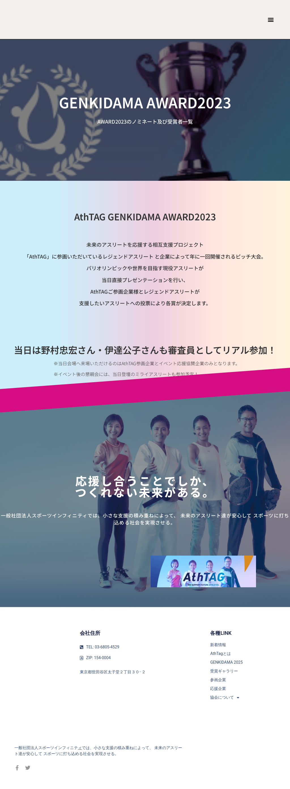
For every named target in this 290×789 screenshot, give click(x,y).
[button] (271, 19)
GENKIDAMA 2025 (226, 662)
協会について (224, 697)
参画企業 (218, 680)
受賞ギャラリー (224, 671)
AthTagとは (220, 653)
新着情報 (218, 644)
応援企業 (218, 688)
